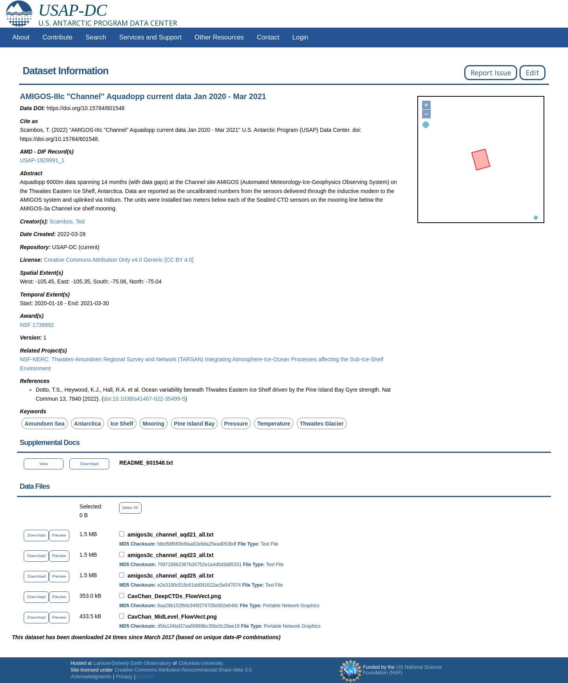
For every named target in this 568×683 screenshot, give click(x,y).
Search (96, 37)
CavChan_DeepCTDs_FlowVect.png (174, 596)
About (21, 37)
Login (300, 37)
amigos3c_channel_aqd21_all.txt (170, 534)
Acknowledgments (91, 676)
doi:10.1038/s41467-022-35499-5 (144, 399)
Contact (268, 37)
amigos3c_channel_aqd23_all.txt (170, 555)
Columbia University (201, 663)
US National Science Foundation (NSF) (402, 669)
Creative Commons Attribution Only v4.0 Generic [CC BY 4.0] (118, 260)
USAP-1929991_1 (42, 160)
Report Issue (491, 72)
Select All (130, 507)
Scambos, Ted (67, 221)
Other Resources (219, 37)
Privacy (124, 676)
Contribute (58, 37)
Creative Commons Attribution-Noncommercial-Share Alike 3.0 (183, 670)
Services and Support (150, 37)
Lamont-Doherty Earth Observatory (132, 663)
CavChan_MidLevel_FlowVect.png (172, 617)
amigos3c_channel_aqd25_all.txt (170, 575)
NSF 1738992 (37, 325)
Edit (532, 72)
